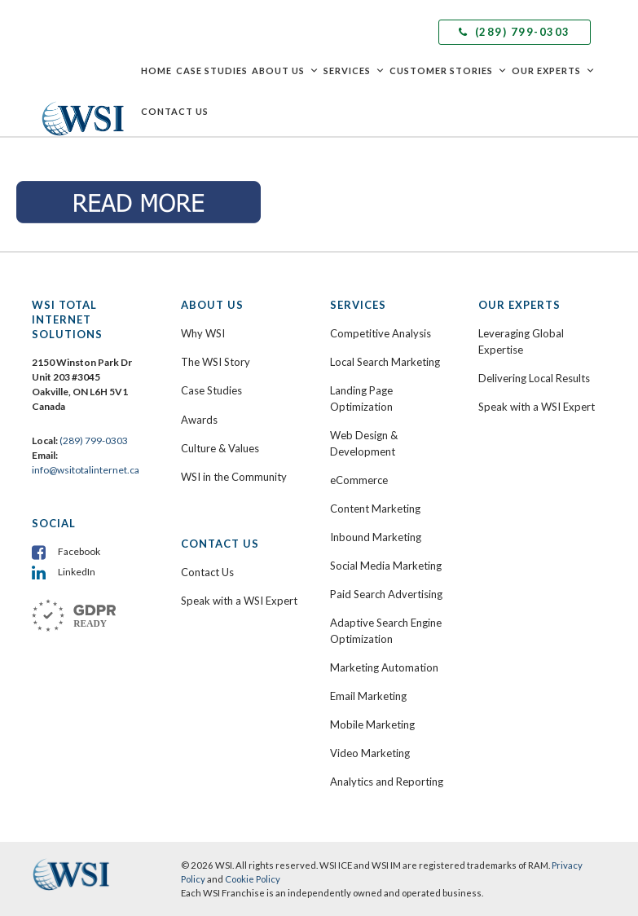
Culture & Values (220, 448)
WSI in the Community (234, 476)
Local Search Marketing (385, 361)
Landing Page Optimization (361, 398)
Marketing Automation (384, 667)
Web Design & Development (364, 443)
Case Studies (212, 70)
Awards (199, 419)
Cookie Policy (252, 879)
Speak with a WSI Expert (239, 600)
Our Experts (554, 70)
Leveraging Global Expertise (521, 341)
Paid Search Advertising (386, 594)
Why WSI (203, 333)
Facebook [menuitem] (79, 551)
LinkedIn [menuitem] (76, 572)
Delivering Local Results (534, 378)
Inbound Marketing (375, 537)
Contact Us (175, 111)
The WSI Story (215, 361)
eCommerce (359, 480)
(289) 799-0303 (514, 31)
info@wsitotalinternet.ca (85, 470)
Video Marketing (370, 753)
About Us (285, 70)
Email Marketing (368, 695)
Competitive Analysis (380, 333)
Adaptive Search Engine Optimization (386, 630)
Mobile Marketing (372, 724)
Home (156, 70)
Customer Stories (448, 70)
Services (354, 70)
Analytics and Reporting (386, 781)
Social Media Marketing (386, 565)
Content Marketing (375, 508)
